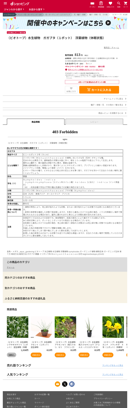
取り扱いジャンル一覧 (16, 406)
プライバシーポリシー (103, 398)
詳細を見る (36, 355)
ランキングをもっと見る (112, 365)
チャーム (10, 267)
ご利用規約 (98, 394)
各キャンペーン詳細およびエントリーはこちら (85, 69)
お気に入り (71, 91)
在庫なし (12, 355)
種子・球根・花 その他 (98, 14)
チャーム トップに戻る (113, 99)
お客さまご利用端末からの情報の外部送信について (107, 403)
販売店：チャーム (111, 47)
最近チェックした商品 (16, 402)
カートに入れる (99, 89)
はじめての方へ (72, 406)
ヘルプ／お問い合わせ (75, 394)
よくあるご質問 (72, 402)
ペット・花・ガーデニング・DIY (30, 14)
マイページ (39, 402)
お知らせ (70, 398)
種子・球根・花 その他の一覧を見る (107, 105)
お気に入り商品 (13, 398)
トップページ (9, 14)
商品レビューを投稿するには (110, 113)
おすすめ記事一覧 (42, 394)
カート (37, 398)
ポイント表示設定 (42, 406)
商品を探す (11, 394)
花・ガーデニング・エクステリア (57, 14)
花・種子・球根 (79, 14)
